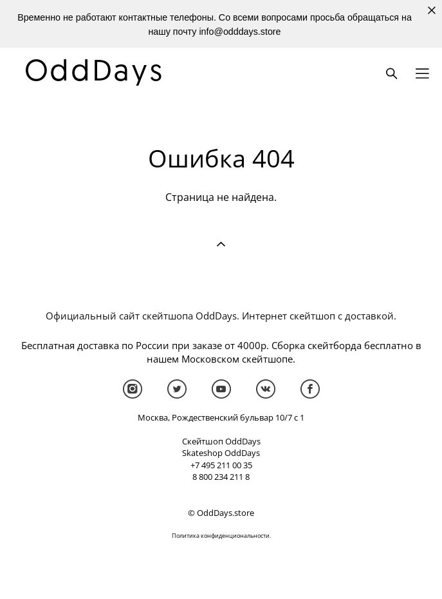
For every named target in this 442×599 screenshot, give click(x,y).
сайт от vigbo (221, 568)
